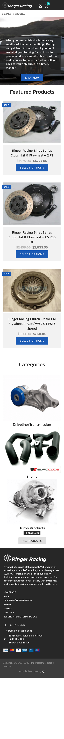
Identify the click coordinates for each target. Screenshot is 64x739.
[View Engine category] (32, 467)
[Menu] (58, 5)
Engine (7, 639)
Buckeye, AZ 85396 (19, 677)
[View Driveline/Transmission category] (32, 404)
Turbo (7, 643)
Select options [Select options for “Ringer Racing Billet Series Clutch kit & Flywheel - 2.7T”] (32, 167)
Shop (6, 631)
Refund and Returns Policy (20, 652)
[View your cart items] (46, 6)
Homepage (9, 627)
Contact (8, 648)
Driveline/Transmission (17, 635)
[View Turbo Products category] (32, 530)
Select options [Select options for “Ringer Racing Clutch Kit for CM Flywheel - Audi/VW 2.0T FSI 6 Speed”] (32, 341)
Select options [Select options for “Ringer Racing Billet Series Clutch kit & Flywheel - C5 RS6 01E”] (32, 254)
